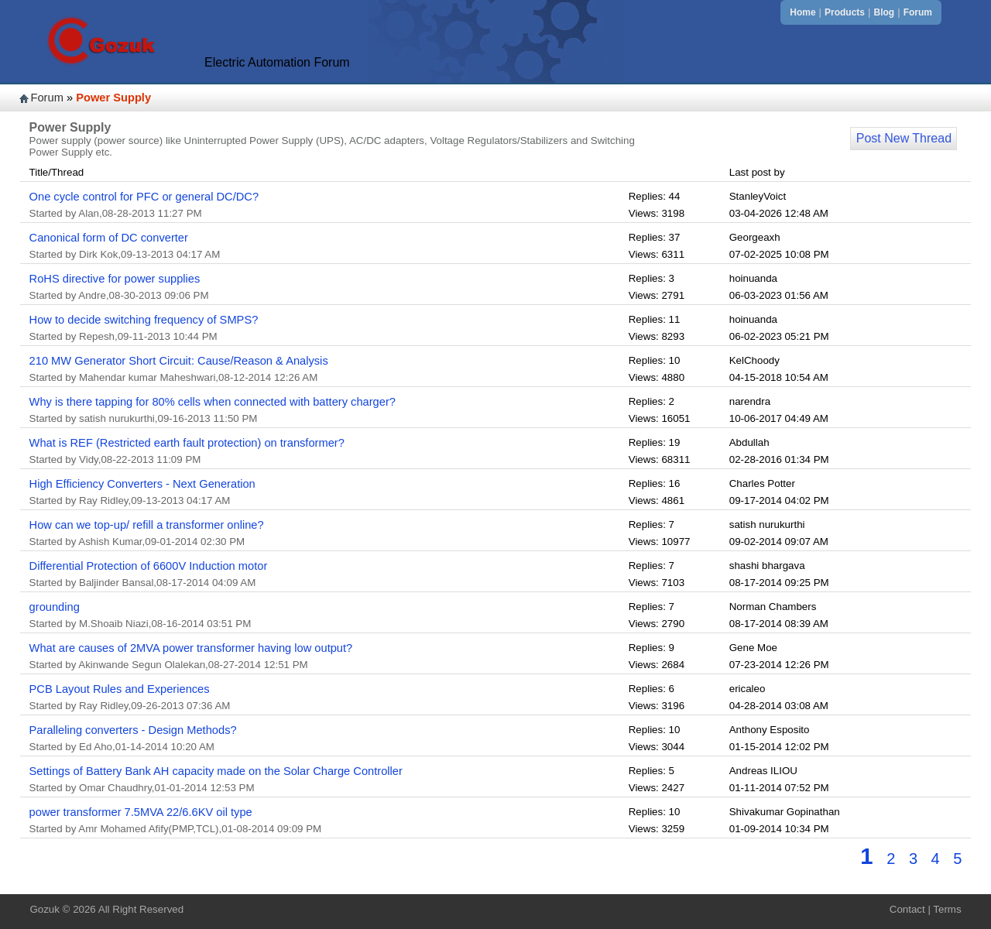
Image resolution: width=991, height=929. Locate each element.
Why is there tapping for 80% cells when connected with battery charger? (212, 402)
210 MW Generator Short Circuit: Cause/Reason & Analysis (178, 361)
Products (845, 12)
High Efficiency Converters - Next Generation (142, 484)
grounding (54, 607)
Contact (907, 909)
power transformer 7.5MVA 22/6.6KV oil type (140, 812)
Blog (884, 12)
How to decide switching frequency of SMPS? (144, 320)
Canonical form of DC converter (108, 237)
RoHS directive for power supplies (115, 279)
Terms (947, 909)
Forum (918, 12)
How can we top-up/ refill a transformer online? (146, 525)
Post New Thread (904, 138)
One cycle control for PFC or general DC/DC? (144, 196)
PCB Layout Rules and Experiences (119, 689)
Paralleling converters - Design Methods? (133, 730)
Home (802, 12)
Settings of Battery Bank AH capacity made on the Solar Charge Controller (216, 771)
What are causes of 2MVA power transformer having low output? (191, 648)
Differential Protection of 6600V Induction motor (148, 566)
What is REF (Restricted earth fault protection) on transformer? (187, 443)
